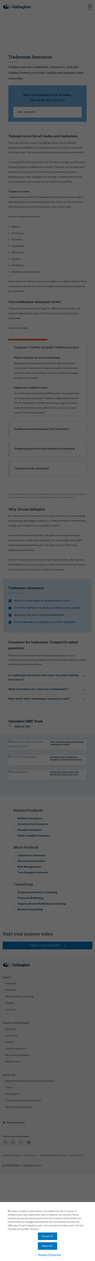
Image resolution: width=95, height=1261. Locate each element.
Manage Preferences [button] (49, 1255)
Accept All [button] (47, 1236)
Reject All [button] (47, 1246)
